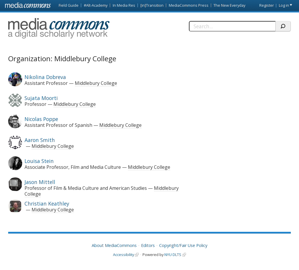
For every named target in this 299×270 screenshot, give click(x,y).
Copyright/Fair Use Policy (183, 245)
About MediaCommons (114, 245)
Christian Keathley (47, 203)
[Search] (232, 26)
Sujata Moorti (41, 97)
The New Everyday (229, 5)
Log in (284, 5)
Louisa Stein (39, 160)
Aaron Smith (40, 139)
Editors (148, 245)
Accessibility (123, 254)
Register (266, 5)
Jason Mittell (40, 181)
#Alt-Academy (95, 5)
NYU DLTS (172, 254)
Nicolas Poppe (41, 118)
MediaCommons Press (188, 5)
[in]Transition (152, 5)
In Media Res (124, 5)
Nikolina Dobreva (45, 76)
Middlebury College (96, 83)
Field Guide (69, 5)
